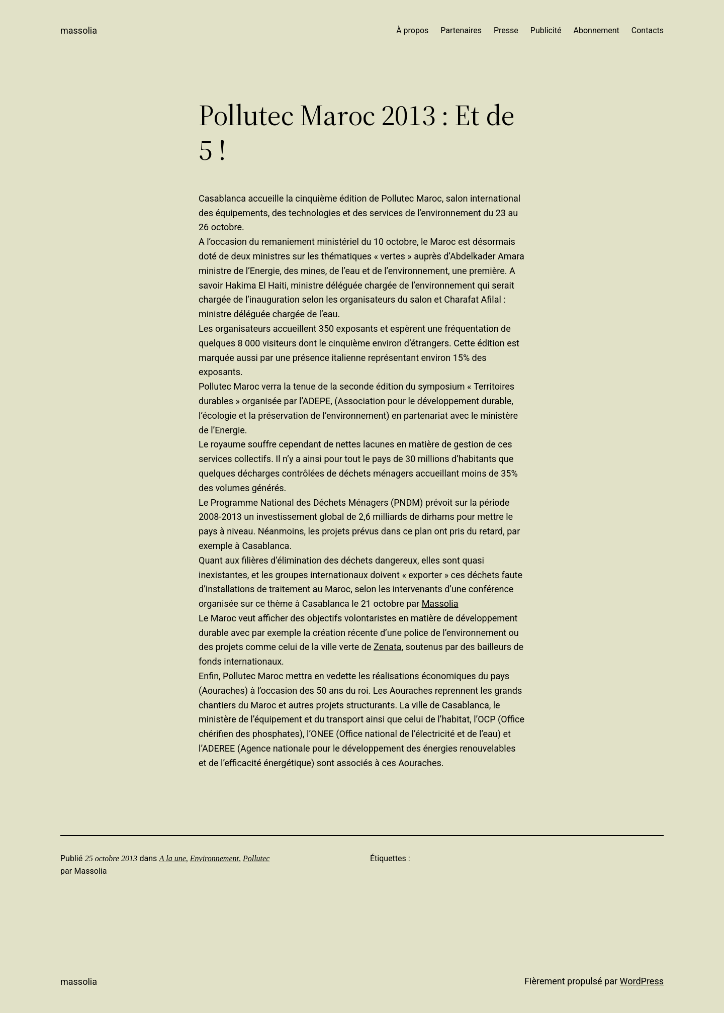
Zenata (388, 646)
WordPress (642, 981)
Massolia (78, 30)
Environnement (214, 858)
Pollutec (256, 858)
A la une (172, 858)
